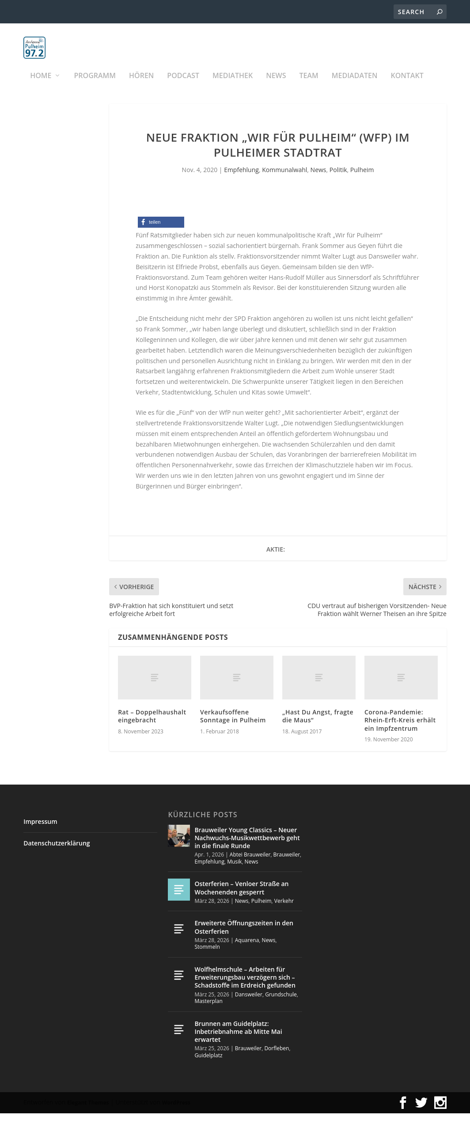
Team (308, 86)
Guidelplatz (208, 1084)
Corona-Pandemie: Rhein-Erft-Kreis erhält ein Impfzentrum (400, 749)
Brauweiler (286, 883)
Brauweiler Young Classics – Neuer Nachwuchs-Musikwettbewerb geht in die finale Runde (246, 866)
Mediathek (232, 86)
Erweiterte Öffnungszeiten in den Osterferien (243, 956)
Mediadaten (355, 86)
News (276, 86)
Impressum (40, 850)
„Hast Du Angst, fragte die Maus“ (317, 745)
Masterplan (208, 1030)
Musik (234, 890)
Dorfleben (276, 1077)
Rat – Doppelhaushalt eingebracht (152, 745)
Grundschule (281, 1023)
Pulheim (362, 198)
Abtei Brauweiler (250, 883)
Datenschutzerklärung (56, 872)
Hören (141, 86)
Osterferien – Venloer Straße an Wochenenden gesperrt (241, 917)
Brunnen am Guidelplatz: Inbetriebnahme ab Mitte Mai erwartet (238, 1060)
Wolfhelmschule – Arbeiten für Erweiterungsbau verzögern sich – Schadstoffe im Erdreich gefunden (244, 1006)
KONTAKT (406, 86)
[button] (161, 251)
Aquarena (247, 969)
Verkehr (284, 929)
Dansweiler (248, 1023)
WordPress (176, 1131)
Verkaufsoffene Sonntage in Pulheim (233, 745)
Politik (338, 198)
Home (40, 86)
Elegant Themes (88, 1131)
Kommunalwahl (284, 198)
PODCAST (183, 86)
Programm (95, 86)
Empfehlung (241, 198)
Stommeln (207, 976)
